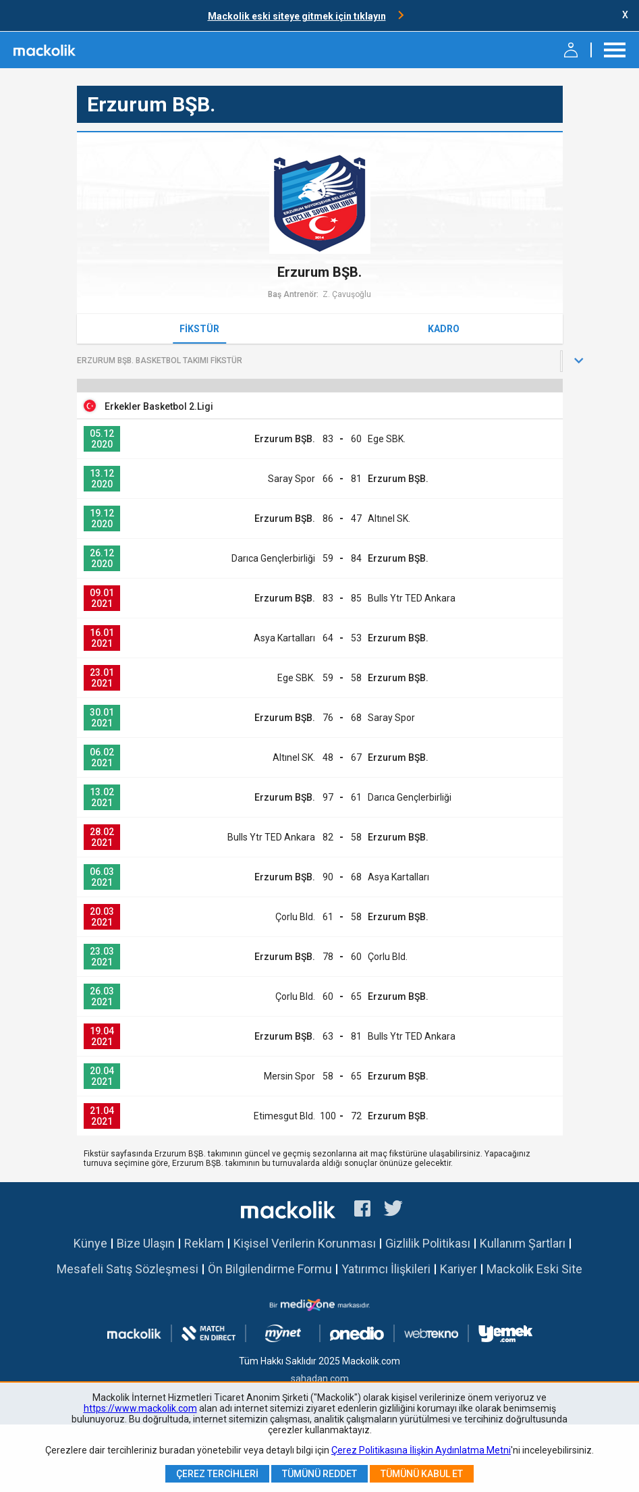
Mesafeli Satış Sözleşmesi (127, 1269)
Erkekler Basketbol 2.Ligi (159, 406)
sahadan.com (320, 1378)
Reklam (204, 1243)
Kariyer (458, 1269)
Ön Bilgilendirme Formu (270, 1269)
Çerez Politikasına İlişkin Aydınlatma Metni (421, 1450)
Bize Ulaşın (146, 1243)
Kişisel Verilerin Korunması (304, 1243)
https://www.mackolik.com (140, 1408)
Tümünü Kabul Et (422, 1473)
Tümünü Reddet (319, 1473)
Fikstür (199, 328)
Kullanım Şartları (522, 1243)
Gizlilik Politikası (427, 1243)
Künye (90, 1243)
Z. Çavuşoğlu (347, 294)
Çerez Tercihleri (217, 1473)
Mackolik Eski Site (534, 1269)
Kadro (444, 328)
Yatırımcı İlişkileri (385, 1269)
